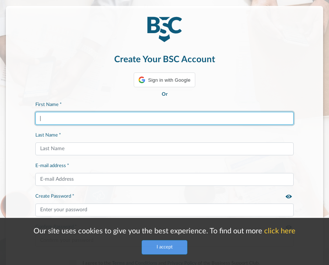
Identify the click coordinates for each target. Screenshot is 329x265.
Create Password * (54, 196)
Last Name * (48, 135)
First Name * (48, 104)
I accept (165, 247)
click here (279, 231)
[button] (164, 80)
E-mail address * (52, 165)
